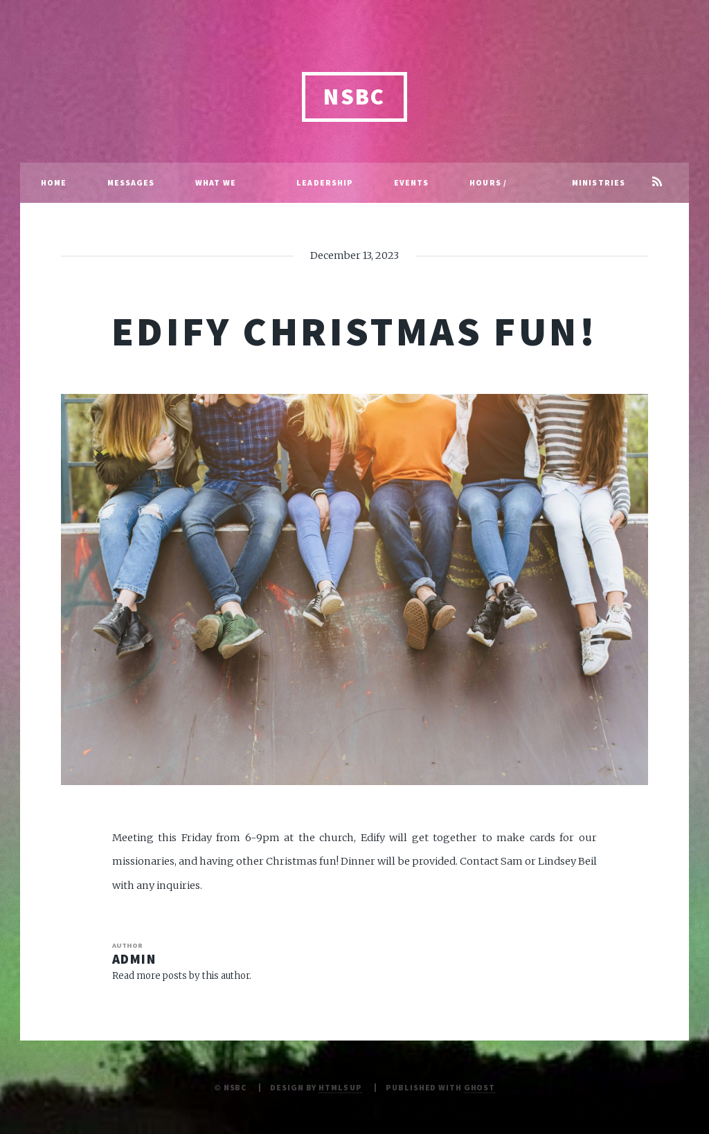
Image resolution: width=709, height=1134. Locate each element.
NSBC (354, 96)
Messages (131, 182)
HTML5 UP (340, 1087)
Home (53, 182)
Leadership (324, 182)
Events (411, 182)
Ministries (598, 182)
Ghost (479, 1087)
